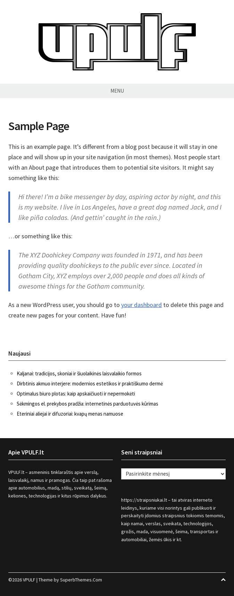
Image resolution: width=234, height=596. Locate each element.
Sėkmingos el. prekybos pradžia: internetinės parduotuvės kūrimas (87, 403)
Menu (117, 90)
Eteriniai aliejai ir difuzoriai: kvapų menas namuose (70, 413)
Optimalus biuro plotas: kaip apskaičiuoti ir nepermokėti (76, 393)
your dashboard (141, 305)
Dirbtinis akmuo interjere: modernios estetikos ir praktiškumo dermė (90, 383)
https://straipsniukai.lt (144, 500)
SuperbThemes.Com (81, 580)
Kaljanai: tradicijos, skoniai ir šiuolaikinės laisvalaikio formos (79, 373)
